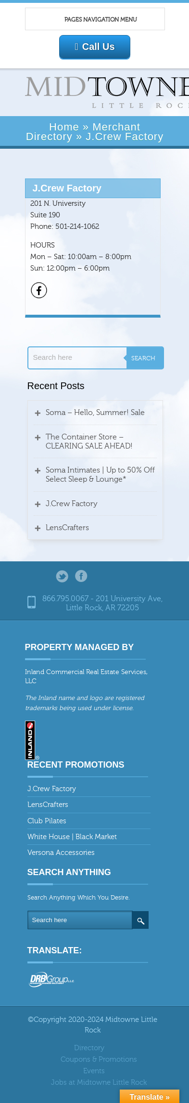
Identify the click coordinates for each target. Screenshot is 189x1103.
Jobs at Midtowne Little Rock (99, 1083)
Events (94, 1071)
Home (64, 127)
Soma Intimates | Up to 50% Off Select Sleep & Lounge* (100, 475)
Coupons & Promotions (99, 1060)
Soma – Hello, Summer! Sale (95, 412)
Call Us (94, 46)
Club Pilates (46, 821)
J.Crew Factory (72, 503)
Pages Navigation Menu (90, 20)
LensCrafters (67, 527)
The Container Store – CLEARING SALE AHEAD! (89, 442)
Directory (89, 1048)
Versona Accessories (61, 853)
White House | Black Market (72, 837)
